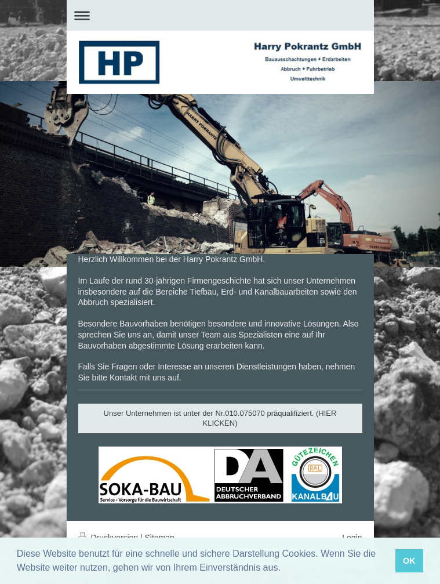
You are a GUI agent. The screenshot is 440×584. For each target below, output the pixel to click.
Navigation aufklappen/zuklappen (220, 15)
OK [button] (409, 560)
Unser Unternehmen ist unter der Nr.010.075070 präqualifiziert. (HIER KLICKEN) (220, 418)
